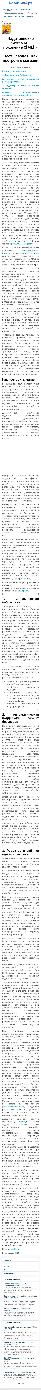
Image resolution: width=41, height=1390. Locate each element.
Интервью (32, 13)
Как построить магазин (14, 71)
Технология (25, 9)
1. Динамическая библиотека (17, 75)
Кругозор (19, 16)
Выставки (8, 16)
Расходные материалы (14, 13)
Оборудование (10, 9)
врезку (25, 590)
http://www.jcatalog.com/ (20, 243)
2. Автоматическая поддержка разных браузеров (20, 80)
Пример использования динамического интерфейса (20, 93)
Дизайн (29, 16)
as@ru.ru (15, 1249)
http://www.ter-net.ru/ (13, 1106)
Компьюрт (20, 3)
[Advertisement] (20, 457)
